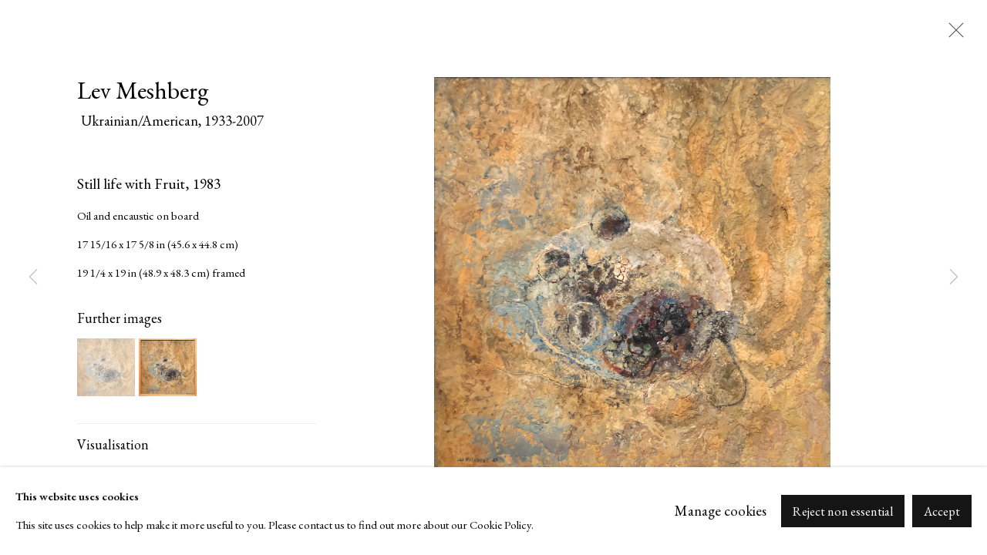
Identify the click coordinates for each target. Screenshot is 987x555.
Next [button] (954, 277)
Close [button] (952, 34)
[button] (106, 367)
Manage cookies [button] (720, 510)
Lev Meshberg (142, 90)
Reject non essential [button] (843, 511)
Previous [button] (33, 277)
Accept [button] (942, 511)
